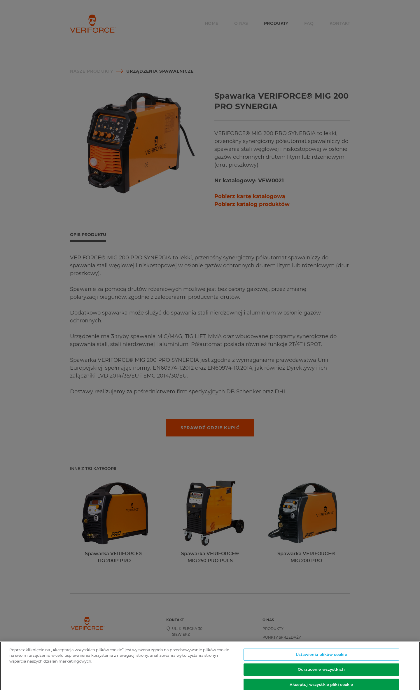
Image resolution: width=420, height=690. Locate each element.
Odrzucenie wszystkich (321, 671)
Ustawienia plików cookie (321, 656)
